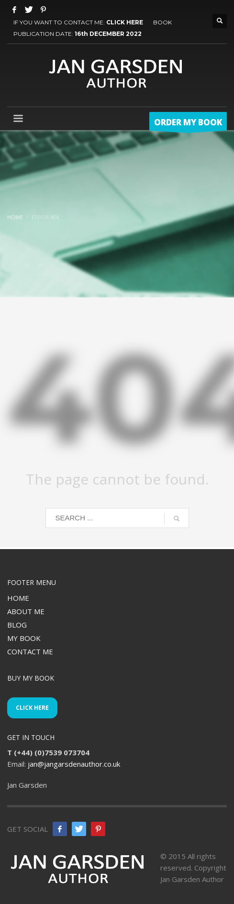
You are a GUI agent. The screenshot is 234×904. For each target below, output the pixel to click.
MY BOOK (24, 638)
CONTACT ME (30, 651)
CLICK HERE (124, 22)
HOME (18, 598)
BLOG (17, 624)
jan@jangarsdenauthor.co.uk (74, 764)
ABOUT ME (26, 611)
